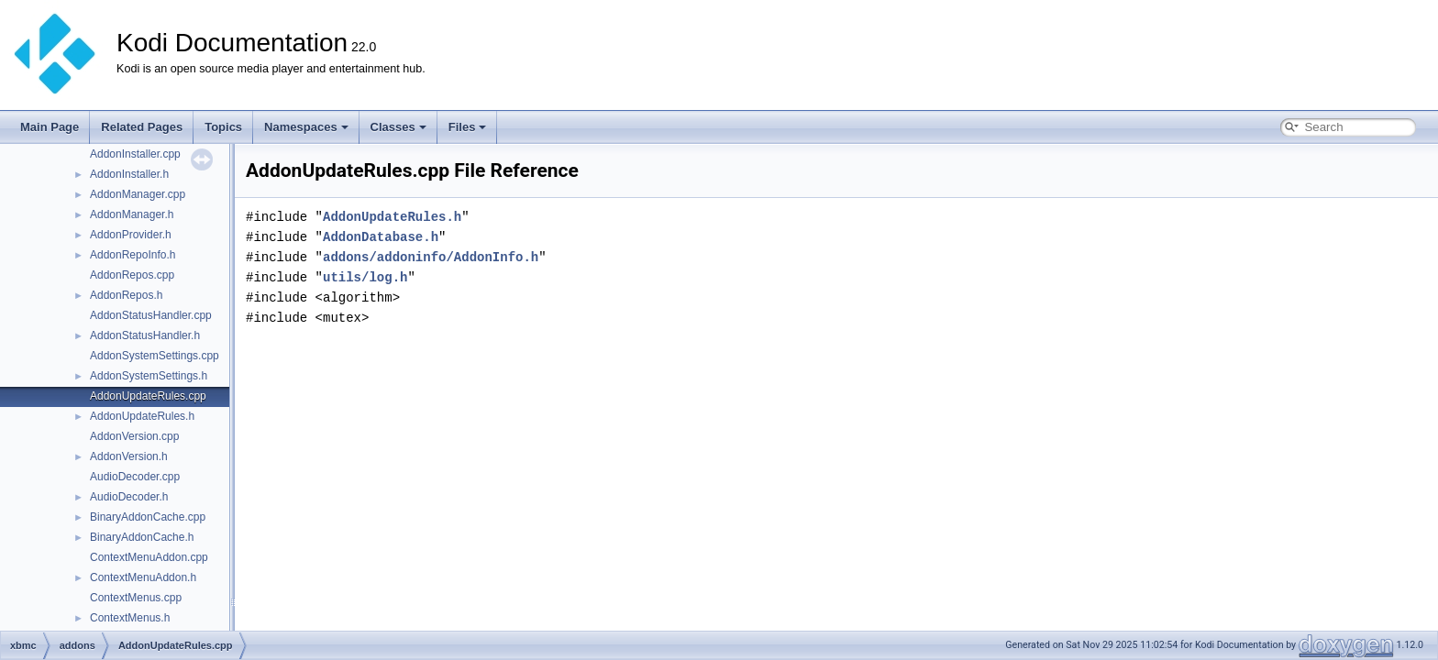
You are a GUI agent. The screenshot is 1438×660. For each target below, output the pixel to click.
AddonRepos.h (126, 295)
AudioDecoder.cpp (135, 476)
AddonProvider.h (130, 234)
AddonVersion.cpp (134, 436)
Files (467, 127)
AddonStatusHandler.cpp (151, 315)
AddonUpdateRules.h (142, 416)
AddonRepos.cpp (132, 275)
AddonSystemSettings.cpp (154, 355)
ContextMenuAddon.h (143, 577)
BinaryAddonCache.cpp (147, 517)
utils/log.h (365, 277)
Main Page (49, 127)
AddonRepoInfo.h (132, 254)
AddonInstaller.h (129, 174)
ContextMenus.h (130, 617)
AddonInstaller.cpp (135, 154)
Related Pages (142, 127)
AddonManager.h (131, 214)
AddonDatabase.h (380, 237)
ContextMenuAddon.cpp (149, 557)
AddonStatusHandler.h (145, 335)
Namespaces (306, 127)
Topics (223, 127)
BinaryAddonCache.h (142, 537)
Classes (398, 127)
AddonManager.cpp (137, 194)
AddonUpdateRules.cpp (148, 396)
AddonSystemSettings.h (148, 375)
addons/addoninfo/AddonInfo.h (430, 257)
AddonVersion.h (129, 456)
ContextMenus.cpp (136, 597)
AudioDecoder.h (129, 496)
